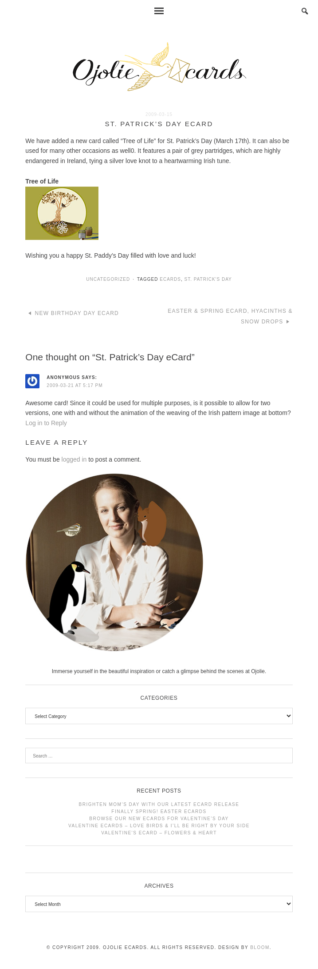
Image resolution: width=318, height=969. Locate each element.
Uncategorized (108, 279)
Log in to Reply (46, 423)
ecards (170, 279)
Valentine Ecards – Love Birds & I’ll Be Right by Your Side (159, 825)
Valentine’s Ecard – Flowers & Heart (159, 832)
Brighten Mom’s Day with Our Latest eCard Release (159, 804)
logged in (74, 459)
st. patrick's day (208, 279)
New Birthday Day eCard (77, 313)
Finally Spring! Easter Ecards (158, 811)
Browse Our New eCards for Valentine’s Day (159, 818)
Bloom (260, 947)
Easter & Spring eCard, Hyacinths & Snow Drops (230, 316)
